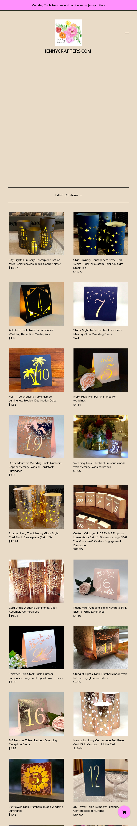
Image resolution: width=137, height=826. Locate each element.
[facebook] (9, 796)
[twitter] (14, 796)
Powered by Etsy (19, 816)
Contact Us (15, 802)
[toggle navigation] (127, 34)
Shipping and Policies (21, 806)
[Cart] (124, 811)
